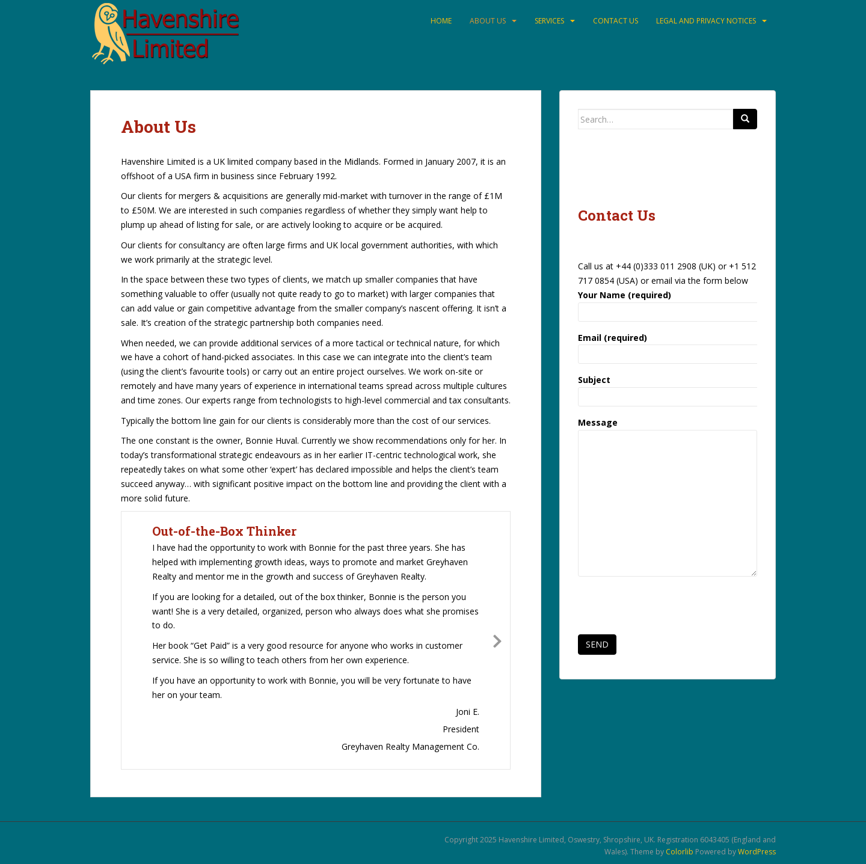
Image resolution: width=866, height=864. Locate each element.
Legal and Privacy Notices (706, 21)
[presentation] (669, 609)
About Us (488, 21)
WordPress (757, 852)
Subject (667, 388)
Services (549, 21)
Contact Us (615, 21)
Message (667, 430)
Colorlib (679, 852)
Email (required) (667, 346)
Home (441, 21)
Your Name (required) (667, 303)
